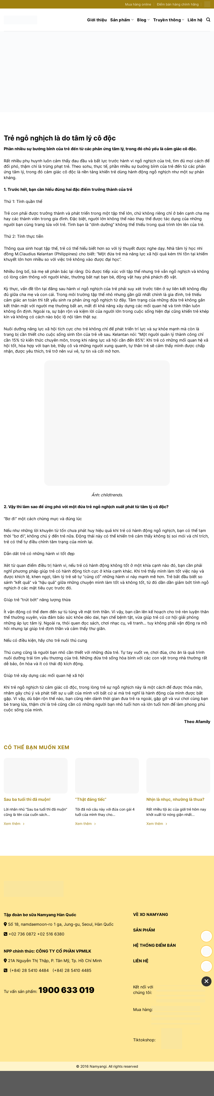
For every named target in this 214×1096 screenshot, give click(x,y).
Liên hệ (195, 19)
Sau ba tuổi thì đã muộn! (27, 799)
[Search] (208, 20)
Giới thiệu (97, 19)
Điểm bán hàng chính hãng (178, 4)
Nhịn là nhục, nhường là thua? (175, 799)
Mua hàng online (138, 4)
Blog (143, 19)
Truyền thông (168, 19)
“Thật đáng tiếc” (90, 799)
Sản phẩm (122, 19)
